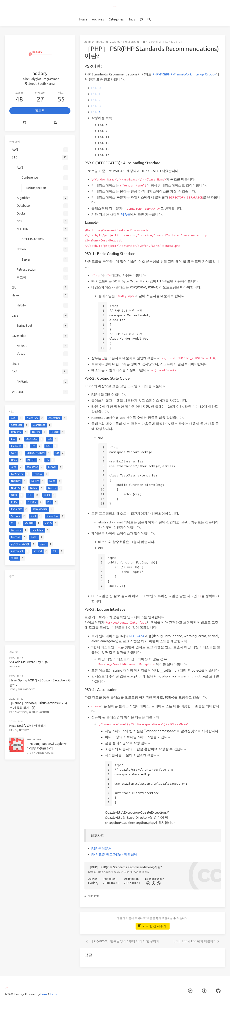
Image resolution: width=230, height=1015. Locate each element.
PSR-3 (96, 106)
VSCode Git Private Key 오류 (28, 662)
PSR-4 (96, 112)
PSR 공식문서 (101, 848)
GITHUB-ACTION (39, 712)
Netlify (24, 730)
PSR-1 (96, 94)
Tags (131, 19)
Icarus (53, 994)
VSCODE (14, 666)
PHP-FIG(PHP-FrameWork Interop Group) (184, 74)
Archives (98, 19)
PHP (144, 41)
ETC (11, 712)
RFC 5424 (136, 636)
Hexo (13, 730)
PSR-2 (96, 100)
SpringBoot (26, 689)
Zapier (50, 752)
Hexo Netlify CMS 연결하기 (27, 725)
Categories (116, 19)
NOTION (21, 712)
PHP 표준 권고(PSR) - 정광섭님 (114, 854)
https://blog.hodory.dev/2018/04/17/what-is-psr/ (118, 871)
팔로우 (39, 110)
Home (83, 19)
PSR (96, 896)
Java (12, 689)
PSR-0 (96, 88)
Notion (39, 752)
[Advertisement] (39, 608)
